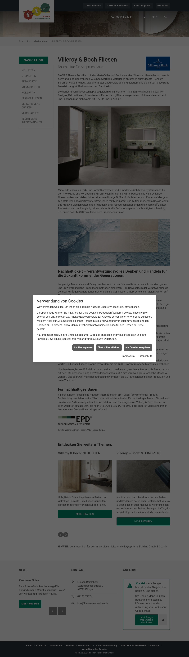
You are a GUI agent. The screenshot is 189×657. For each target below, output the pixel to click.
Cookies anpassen (83, 347)
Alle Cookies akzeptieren (137, 347)
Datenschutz (145, 356)
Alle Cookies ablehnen (109, 347)
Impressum (128, 356)
